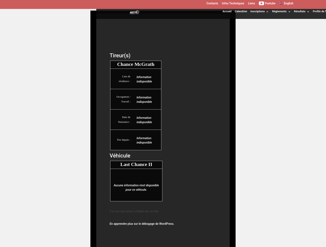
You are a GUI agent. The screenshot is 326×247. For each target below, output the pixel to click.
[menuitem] (286, 4)
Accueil (226, 11)
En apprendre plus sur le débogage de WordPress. (142, 223)
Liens (251, 3)
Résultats (299, 11)
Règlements (279, 11)
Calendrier (241, 11)
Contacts (212, 3)
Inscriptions (258, 11)
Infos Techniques (233, 3)
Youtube (267, 4)
